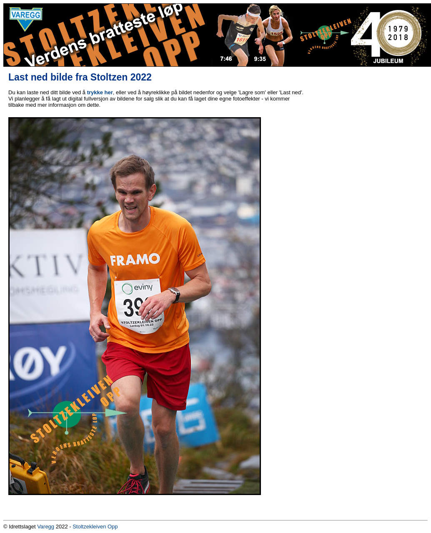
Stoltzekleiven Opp (95, 526)
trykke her (100, 92)
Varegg (45, 526)
